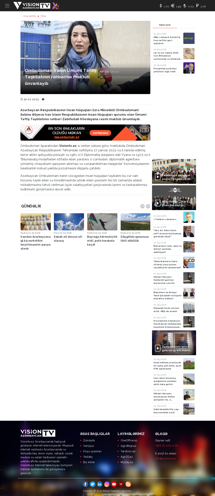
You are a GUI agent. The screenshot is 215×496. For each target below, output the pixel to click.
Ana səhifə (29, 16)
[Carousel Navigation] (145, 206)
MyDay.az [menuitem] (127, 462)
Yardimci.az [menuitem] (128, 451)
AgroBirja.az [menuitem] (128, 445)
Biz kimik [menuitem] (89, 462)
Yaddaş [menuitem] (88, 456)
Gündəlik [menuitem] (89, 440)
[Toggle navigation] (7, 5)
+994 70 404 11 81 (166, 445)
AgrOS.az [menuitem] (127, 456)
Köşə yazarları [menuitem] (92, 451)
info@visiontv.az (165, 458)
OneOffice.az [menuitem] (129, 440)
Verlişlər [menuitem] (88, 445)
